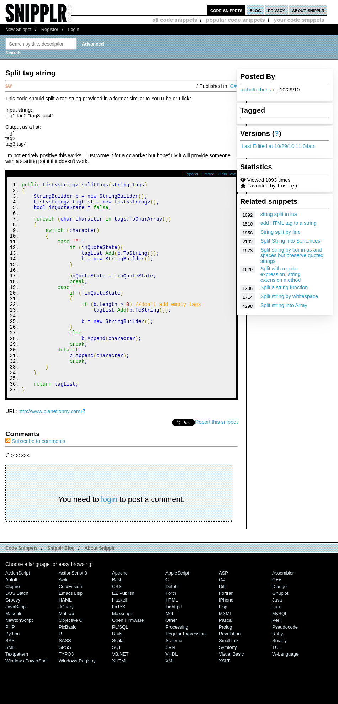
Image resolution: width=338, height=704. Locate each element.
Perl (276, 659)
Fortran (226, 632)
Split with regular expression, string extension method (280, 274)
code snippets (226, 10)
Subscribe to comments (35, 480)
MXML (225, 653)
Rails (117, 673)
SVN (170, 686)
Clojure (12, 626)
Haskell (119, 639)
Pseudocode (285, 666)
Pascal (226, 659)
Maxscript (122, 653)
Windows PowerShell (27, 700)
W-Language (285, 693)
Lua (276, 646)
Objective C (71, 659)
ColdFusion (70, 626)
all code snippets (174, 20)
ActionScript (17, 612)
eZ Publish (123, 632)
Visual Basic (231, 693)
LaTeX (118, 646)
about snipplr (308, 10)
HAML (65, 639)
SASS (65, 680)
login (109, 538)
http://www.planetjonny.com (49, 451)
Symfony (228, 686)
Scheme (174, 680)
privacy (276, 10)
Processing (176, 666)
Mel (169, 653)
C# (233, 86)
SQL (116, 686)
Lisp (223, 646)
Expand (191, 174)
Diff (222, 626)
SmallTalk (228, 680)
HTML (171, 639)
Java (277, 639)
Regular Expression (185, 673)
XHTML (120, 700)
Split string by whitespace (289, 296)
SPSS (65, 686)
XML (170, 700)
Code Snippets (21, 587)
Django (279, 626)
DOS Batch (16, 632)
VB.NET (120, 693)
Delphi (172, 626)
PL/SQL (120, 666)
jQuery (66, 646)
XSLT (224, 700)
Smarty (279, 680)
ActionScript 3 (73, 612)
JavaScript (16, 646)
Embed (208, 174)
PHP (10, 666)
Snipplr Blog (61, 587)
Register (49, 29)
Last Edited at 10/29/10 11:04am (279, 146)
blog (255, 10)
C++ (276, 619)
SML (10, 686)
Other (171, 659)
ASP (223, 612)
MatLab (66, 653)
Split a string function (284, 287)
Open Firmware (128, 659)
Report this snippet (216, 461)
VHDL (171, 693)
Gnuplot (280, 632)
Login (73, 29)
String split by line (280, 232)
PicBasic (67, 666)
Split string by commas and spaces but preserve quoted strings (292, 255)
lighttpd (173, 646)
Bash (117, 619)
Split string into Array (283, 305)
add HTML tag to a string (288, 223)
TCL (276, 686)
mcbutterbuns (255, 89)
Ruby (277, 673)
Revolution (230, 673)
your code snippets (299, 20)
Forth (170, 632)
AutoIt (11, 619)
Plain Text (227, 174)
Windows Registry (77, 700)
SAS (10, 680)
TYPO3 (66, 693)
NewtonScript (19, 659)
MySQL (279, 653)
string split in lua (278, 214)
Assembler (283, 612)
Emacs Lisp (71, 632)
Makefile (13, 653)
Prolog (225, 666)
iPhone (226, 639)
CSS (117, 626)
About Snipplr (99, 587)
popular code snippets (235, 20)
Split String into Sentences (290, 241)
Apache (120, 612)
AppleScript (177, 612)
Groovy (12, 639)
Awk (63, 619)
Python (12, 673)
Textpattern (16, 693)
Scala (117, 680)
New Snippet (18, 29)
